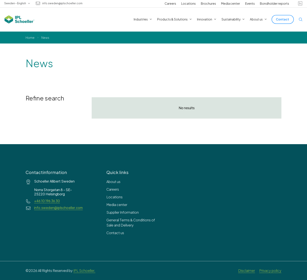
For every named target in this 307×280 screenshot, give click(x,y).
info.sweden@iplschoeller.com (62, 3)
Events (250, 3)
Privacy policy (270, 270)
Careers (170, 3)
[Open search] (300, 19)
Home (30, 37)
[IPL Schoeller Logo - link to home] (19, 19)
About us (113, 181)
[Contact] (283, 19)
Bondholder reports (274, 3)
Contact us (115, 233)
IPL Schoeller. (84, 270)
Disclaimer (246, 270)
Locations (188, 3)
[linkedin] (300, 3)
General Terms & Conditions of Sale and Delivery (130, 222)
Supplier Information (122, 212)
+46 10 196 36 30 (47, 201)
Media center (230, 3)
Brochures (208, 3)
